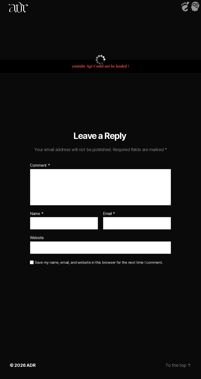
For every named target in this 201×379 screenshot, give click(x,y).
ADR (31, 365)
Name (36, 214)
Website (37, 237)
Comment (40, 165)
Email (109, 214)
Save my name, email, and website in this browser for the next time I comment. (99, 262)
